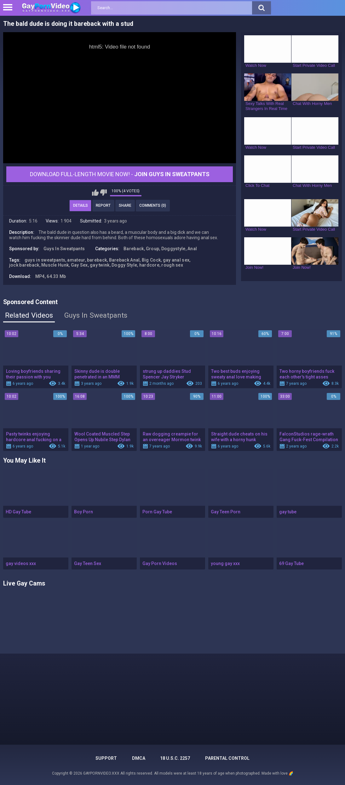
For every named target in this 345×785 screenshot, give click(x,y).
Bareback (134, 248)
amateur (76, 260)
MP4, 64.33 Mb (50, 276)
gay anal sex (176, 260)
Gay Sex (79, 265)
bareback (97, 260)
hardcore (149, 265)
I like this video (95, 192)
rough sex (172, 265)
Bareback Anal (124, 260)
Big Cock (151, 260)
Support (106, 758)
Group (152, 248)
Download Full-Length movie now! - (120, 174)
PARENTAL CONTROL (227, 758)
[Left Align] (9, 7)
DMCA (138, 758)
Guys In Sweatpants (64, 248)
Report (103, 205)
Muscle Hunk (55, 265)
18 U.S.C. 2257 (175, 758)
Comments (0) (152, 205)
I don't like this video (103, 192)
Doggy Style (124, 265)
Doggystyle (173, 248)
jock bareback (24, 265)
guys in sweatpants (45, 260)
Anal (192, 248)
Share (125, 205)
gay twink (100, 265)
